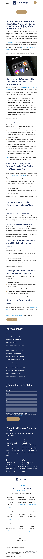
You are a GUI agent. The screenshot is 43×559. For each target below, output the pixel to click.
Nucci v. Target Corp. (13, 149)
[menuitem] (21, 334)
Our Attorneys (15, 493)
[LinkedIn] (21, 485)
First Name (8, 390)
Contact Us (28, 493)
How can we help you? (11, 407)
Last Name (8, 393)
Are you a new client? (10, 403)
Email (7, 400)
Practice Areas (22, 493)
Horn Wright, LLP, (11, 42)
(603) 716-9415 (21, 490)
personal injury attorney (12, 52)
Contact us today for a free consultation (14, 315)
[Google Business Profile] (24, 485)
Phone (7, 397)
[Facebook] (19, 485)
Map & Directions (10, 507)
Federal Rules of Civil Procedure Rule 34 (17, 175)
